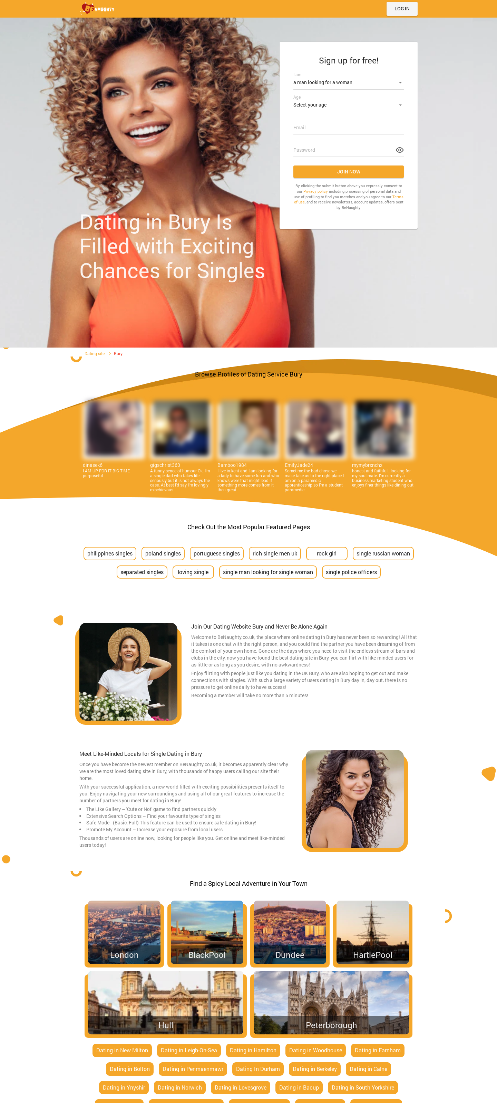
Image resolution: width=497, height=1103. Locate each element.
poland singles (163, 553)
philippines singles (110, 553)
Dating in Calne (368, 1068)
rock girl (327, 553)
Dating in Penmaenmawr (193, 1068)
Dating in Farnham (378, 1050)
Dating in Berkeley (315, 1068)
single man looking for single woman (268, 571)
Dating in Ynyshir (124, 1087)
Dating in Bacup (299, 1087)
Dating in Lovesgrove (240, 1087)
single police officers (351, 571)
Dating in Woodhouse (315, 1050)
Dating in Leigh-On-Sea (189, 1050)
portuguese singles (217, 553)
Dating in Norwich (180, 1087)
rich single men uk (275, 553)
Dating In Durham (258, 1068)
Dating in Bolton (130, 1068)
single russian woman (383, 553)
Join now (348, 169)
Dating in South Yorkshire (363, 1087)
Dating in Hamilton (253, 1050)
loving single (193, 571)
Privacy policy (315, 189)
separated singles (142, 571)
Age (297, 96)
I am (297, 74)
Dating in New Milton (122, 1050)
